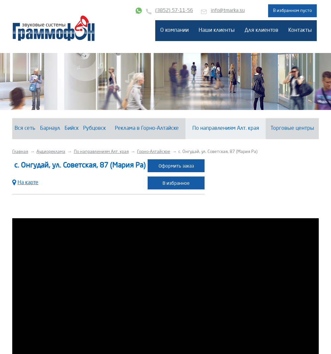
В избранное (176, 183)
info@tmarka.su (228, 10)
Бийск (72, 128)
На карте (25, 181)
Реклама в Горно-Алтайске (147, 128)
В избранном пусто (292, 11)
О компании (174, 30)
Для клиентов (261, 30)
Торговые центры (292, 128)
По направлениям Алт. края (225, 128)
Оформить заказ (176, 166)
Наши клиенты (217, 30)
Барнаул (50, 128)
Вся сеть (25, 128)
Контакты (300, 30)
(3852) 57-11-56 (174, 10)
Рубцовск (94, 128)
